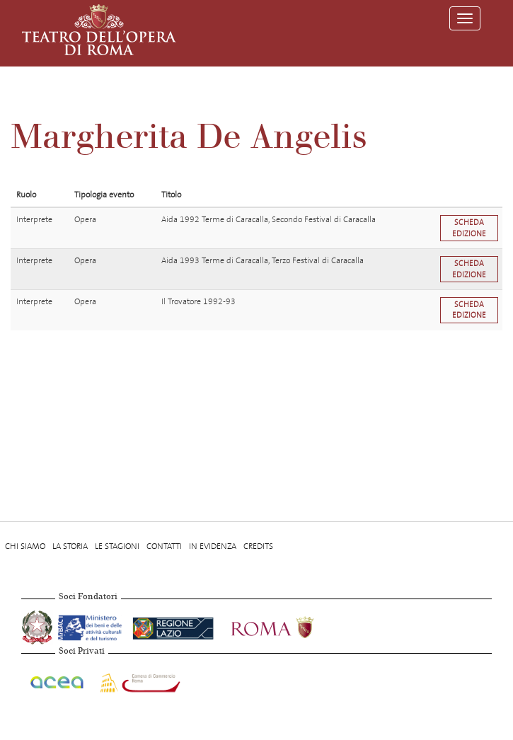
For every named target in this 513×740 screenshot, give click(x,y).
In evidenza (212, 546)
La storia (70, 546)
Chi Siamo (25, 546)
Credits (258, 546)
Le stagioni (117, 546)
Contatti (164, 546)
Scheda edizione (469, 227)
